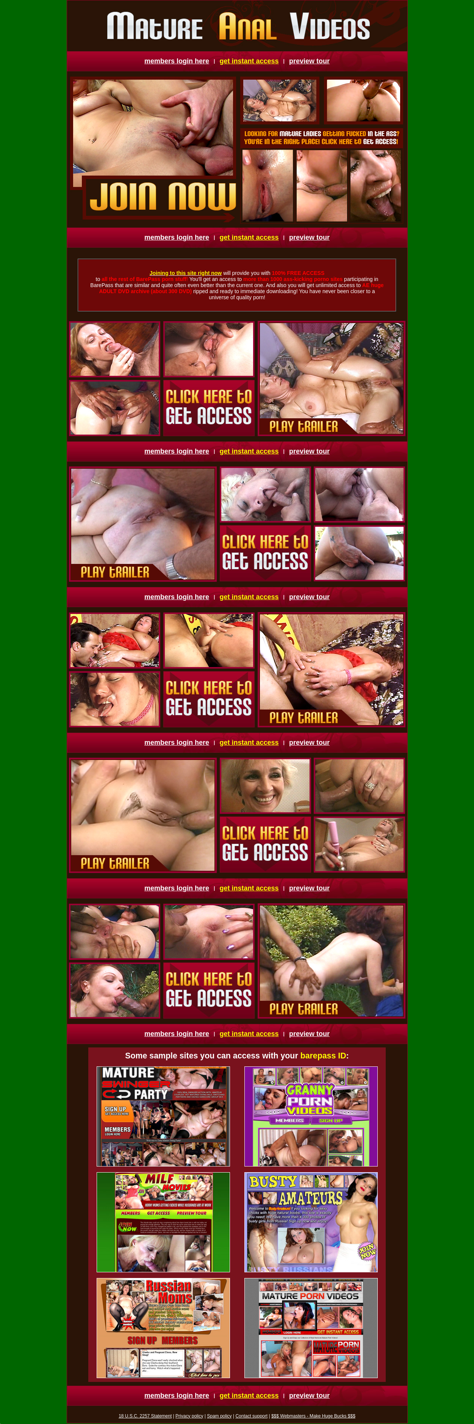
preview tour (309, 61)
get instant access (248, 61)
